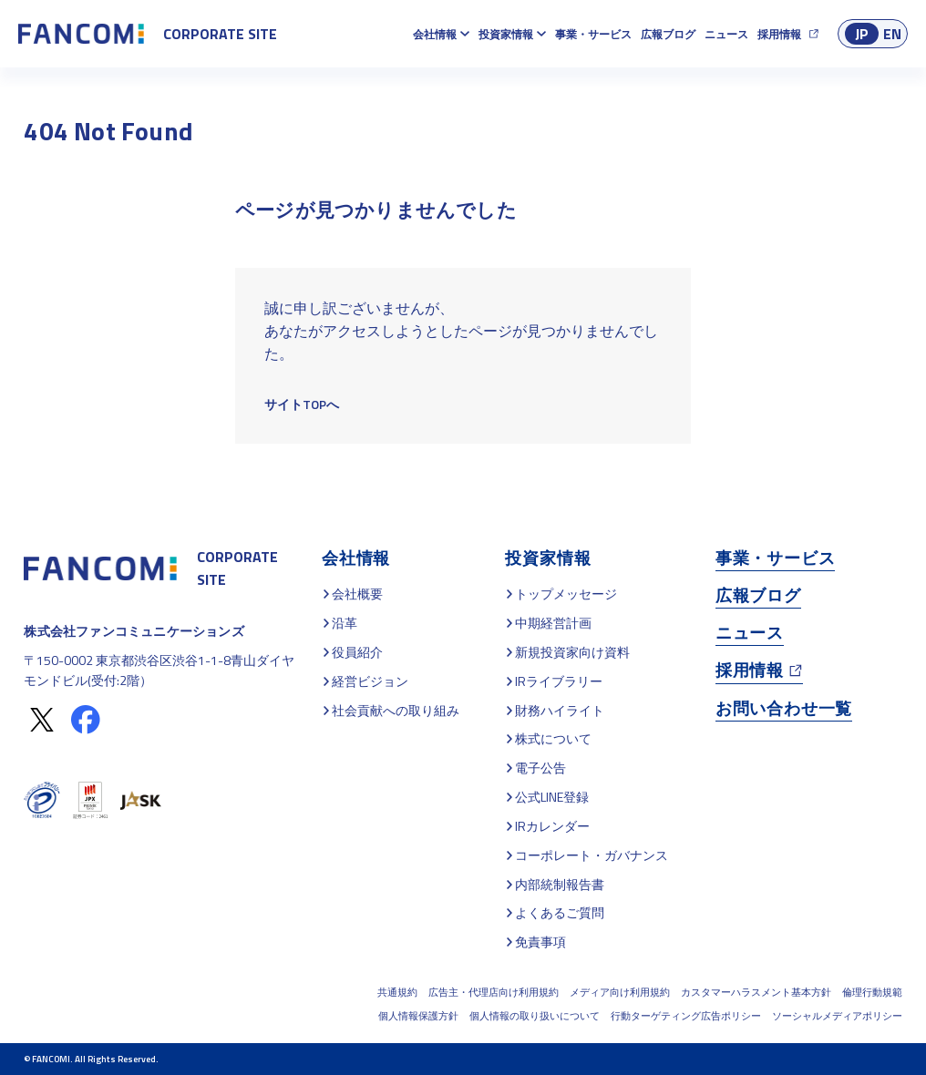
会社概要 (357, 593)
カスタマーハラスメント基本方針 (756, 992)
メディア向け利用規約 (620, 992)
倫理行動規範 (872, 992)
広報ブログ (668, 34)
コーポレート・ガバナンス (591, 855)
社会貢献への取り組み (395, 710)
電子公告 (540, 767)
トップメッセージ (566, 593)
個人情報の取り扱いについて (534, 1015)
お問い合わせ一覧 (783, 708)
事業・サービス (593, 34)
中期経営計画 (553, 622)
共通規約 (397, 992)
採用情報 (779, 34)
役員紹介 (357, 651)
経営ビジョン (370, 681)
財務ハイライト (559, 710)
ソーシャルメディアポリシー (837, 1015)
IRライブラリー (558, 681)
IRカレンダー (552, 825)
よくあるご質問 (559, 912)
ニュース (726, 34)
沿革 (344, 622)
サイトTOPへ (301, 404)
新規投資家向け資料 (572, 651)
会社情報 (435, 34)
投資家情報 (505, 34)
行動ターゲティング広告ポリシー (686, 1015)
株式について (553, 738)
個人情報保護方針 (418, 1015)
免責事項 (540, 941)
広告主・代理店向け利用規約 (493, 992)
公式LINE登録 (552, 796)
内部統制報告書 (559, 884)
